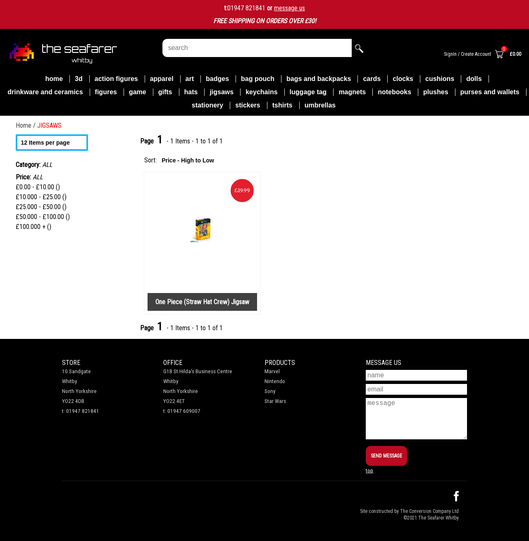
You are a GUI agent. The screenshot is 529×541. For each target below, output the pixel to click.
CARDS (372, 78)
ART (190, 78)
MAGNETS (352, 91)
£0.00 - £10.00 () (38, 187)
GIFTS (165, 91)
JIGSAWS (222, 91)
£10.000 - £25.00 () (41, 197)
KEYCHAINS (261, 91)
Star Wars (275, 401)
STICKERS (247, 105)
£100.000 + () (33, 227)
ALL (38, 177)
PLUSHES (435, 91)
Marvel (272, 371)
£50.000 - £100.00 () (43, 217)
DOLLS (473, 78)
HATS (191, 91)
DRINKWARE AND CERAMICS (45, 91)
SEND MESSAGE (386, 456)
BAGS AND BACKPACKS (318, 78)
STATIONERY (207, 105)
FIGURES (106, 91)
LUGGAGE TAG (308, 91)
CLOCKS (403, 78)
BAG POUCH (257, 78)
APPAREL (162, 78)
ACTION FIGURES (116, 78)
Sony (270, 391)
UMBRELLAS (320, 105)
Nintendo (274, 381)
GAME (137, 91)
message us (289, 8)
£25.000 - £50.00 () (41, 207)
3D (79, 78)
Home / (26, 125)
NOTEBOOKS (394, 91)
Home (54, 78)
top (369, 470)
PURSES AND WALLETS (489, 91)
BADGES (217, 78)
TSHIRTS (282, 105)
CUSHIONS (439, 78)
